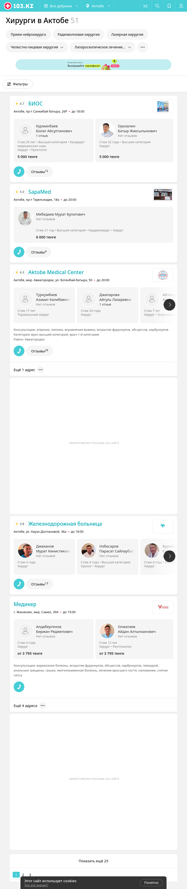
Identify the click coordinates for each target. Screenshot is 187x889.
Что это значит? (36, 885)
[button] (61, 5)
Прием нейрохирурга (28, 34)
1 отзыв (42, 135)
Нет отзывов (127, 135)
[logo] (19, 6)
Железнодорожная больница (65, 523)
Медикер (25, 604)
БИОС (35, 103)
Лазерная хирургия (127, 34)
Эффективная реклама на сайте (94, 443)
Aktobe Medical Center (56, 272)
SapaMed (39, 191)
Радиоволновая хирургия (79, 34)
